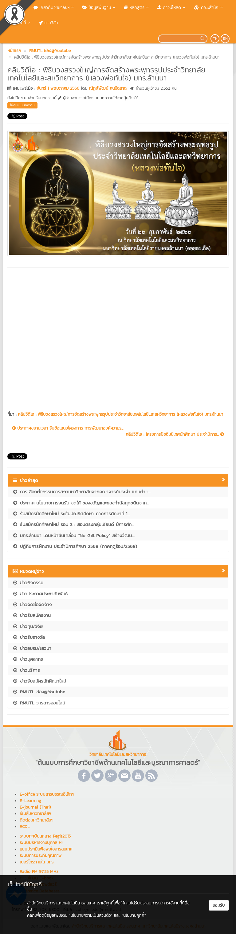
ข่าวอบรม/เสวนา (31, 648)
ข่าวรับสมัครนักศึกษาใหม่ (39, 680)
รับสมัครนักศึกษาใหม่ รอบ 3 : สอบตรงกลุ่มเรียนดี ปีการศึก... (73, 524)
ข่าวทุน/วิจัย (27, 626)
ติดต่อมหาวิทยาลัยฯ (36, 820)
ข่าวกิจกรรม (27, 582)
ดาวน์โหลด (172, 7)
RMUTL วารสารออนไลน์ (38, 702)
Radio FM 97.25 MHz (39, 871)
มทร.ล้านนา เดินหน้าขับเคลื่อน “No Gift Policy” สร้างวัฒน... (73, 535)
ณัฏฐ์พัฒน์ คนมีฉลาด (108, 88)
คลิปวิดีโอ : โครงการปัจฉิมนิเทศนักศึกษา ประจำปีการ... (175, 434)
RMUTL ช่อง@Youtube (38, 691)
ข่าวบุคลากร (27, 659)
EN (225, 38)
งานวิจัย (48, 23)
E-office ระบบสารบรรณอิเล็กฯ (47, 794)
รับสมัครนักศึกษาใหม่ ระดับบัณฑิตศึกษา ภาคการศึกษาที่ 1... (71, 513)
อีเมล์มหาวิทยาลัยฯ (35, 813)
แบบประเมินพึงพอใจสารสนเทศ (46, 849)
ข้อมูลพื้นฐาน (99, 7)
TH (215, 38)
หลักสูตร (137, 7)
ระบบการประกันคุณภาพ (40, 855)
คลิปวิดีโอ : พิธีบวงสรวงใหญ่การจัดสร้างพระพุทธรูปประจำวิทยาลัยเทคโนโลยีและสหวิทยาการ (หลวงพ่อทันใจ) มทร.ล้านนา (120, 414)
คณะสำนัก (209, 7)
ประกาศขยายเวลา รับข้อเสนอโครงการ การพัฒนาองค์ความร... (67, 428)
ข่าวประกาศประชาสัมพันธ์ (40, 593)
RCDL (25, 826)
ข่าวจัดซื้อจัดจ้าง (32, 604)
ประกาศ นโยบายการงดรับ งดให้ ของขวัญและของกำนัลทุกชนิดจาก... (80, 502)
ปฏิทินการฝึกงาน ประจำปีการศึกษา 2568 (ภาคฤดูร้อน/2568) (74, 546)
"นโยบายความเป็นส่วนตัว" (90, 915)
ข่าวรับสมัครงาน (31, 615)
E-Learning (30, 800)
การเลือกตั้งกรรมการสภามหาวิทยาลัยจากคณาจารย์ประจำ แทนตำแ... (81, 491)
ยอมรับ (219, 905)
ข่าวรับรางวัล (28, 637)
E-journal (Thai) (35, 807)
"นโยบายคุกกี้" (134, 915)
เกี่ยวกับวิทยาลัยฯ (54, 7)
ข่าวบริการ (26, 670)
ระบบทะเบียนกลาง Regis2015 (45, 836)
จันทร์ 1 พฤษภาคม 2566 (58, 88)
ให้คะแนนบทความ (22, 105)
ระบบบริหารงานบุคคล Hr (41, 842)
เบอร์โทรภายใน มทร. (37, 862)
